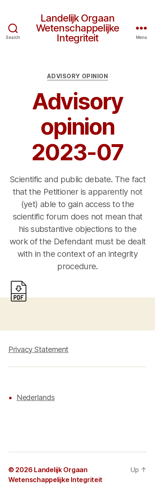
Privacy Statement (38, 349)
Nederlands (36, 397)
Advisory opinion (77, 76)
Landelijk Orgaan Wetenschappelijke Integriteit (77, 28)
